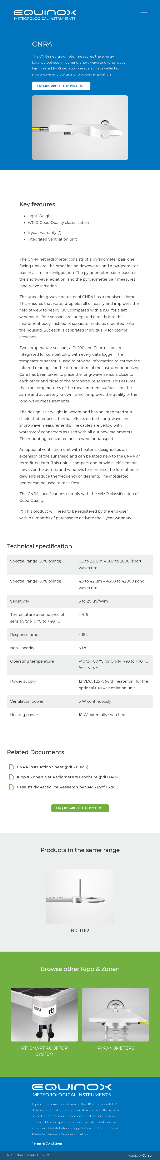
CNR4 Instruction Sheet (40, 767)
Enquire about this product (61, 86)
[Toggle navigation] (144, 15)
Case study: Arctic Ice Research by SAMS (56, 787)
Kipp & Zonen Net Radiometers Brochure (57, 777)
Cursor (147, 1155)
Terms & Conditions (47, 1143)
